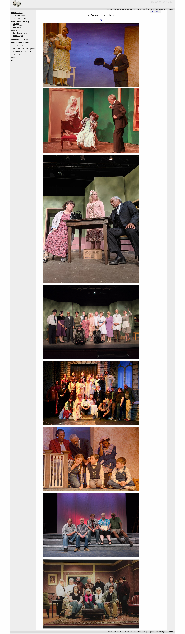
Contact (171, 9)
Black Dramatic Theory (20, 39)
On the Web (17, 54)
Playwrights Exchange (156, 9)
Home (109, 9)
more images (18, 36)
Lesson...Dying (28, 51)
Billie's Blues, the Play (20, 22)
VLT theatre (17, 51)
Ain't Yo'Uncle (16, 30)
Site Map (14, 61)
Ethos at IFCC (18, 25)
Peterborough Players (20, 42)
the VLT (155, 11)
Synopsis (16, 24)
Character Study (19, 15)
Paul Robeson (139, 9)
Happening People (20, 18)
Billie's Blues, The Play (123, 9)
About (13, 46)
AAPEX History (18, 27)
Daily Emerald (18, 33)
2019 (102, 19)
